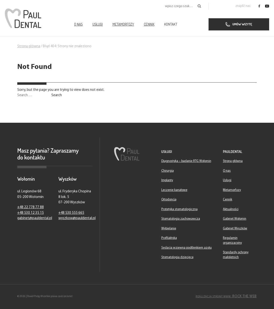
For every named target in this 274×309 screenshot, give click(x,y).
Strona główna (28, 46)
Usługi (97, 24)
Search (56, 95)
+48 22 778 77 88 (30, 207)
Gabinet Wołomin (234, 218)
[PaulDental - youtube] (267, 6)
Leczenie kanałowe (174, 190)
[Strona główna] (23, 18)
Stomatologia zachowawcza (180, 218)
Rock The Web (226, 296)
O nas (78, 24)
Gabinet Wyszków (235, 228)
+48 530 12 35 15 (30, 213)
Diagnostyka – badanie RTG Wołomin (186, 161)
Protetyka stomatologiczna (179, 209)
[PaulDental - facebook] (259, 6)
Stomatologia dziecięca (177, 257)
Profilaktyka (169, 238)
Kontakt (170, 24)
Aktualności (230, 209)
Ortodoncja (168, 199)
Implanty (167, 180)
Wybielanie (168, 228)
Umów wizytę (239, 24)
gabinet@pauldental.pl (34, 218)
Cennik (149, 24)
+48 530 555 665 (71, 213)
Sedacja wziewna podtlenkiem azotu (186, 247)
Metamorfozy (123, 24)
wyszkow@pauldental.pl (77, 218)
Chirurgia (167, 170)
